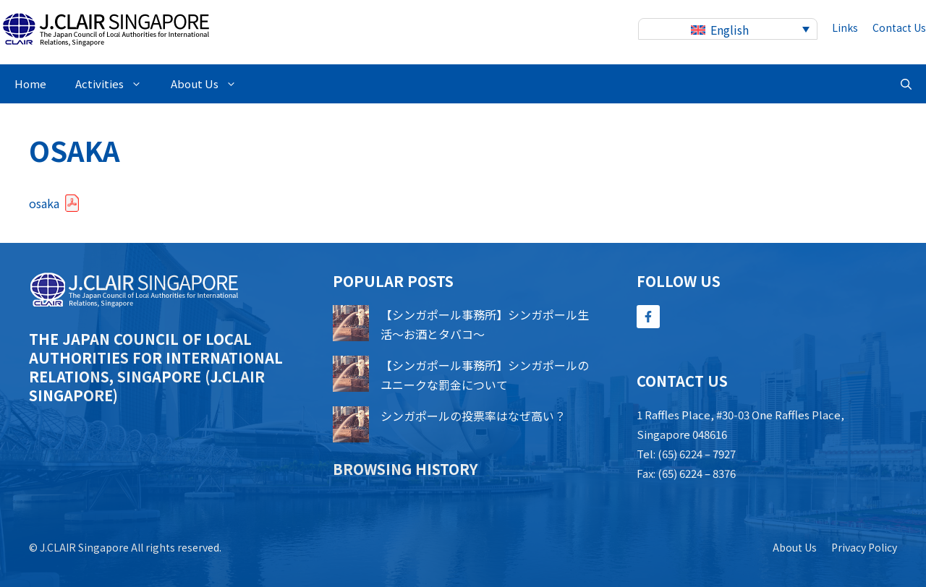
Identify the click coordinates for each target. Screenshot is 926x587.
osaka (44, 203)
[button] (906, 83)
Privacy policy (864, 547)
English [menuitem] (729, 29)
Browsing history (405, 468)
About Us (211, 83)
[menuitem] (727, 29)
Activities (115, 83)
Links (845, 27)
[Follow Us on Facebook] (648, 316)
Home (30, 83)
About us (795, 547)
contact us (899, 27)
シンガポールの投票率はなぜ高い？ (473, 415)
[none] (727, 29)
